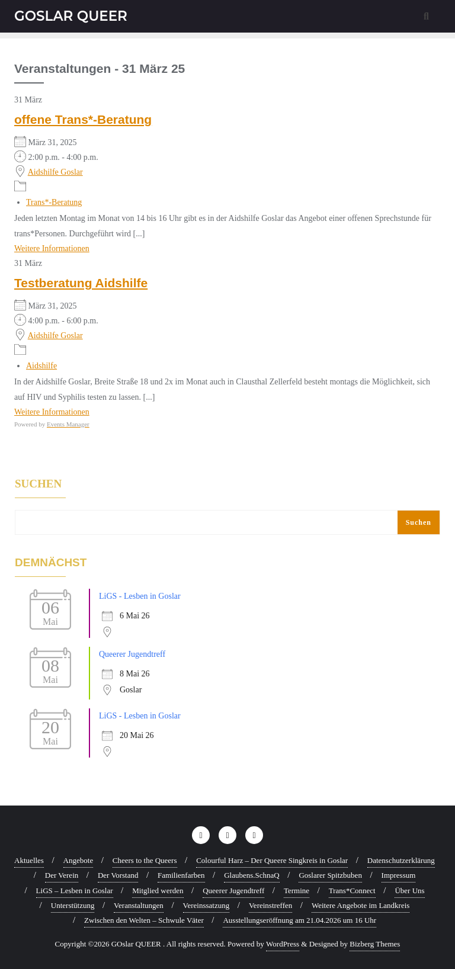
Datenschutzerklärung (401, 860)
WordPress (282, 943)
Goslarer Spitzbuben (330, 875)
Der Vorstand (118, 875)
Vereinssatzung (206, 905)
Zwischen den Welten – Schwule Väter (144, 920)
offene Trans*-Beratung (83, 119)
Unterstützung (73, 905)
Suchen (38, 484)
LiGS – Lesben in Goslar (74, 890)
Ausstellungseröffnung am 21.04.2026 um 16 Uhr (299, 920)
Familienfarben (181, 875)
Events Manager (68, 424)
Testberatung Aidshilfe (81, 283)
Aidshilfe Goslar (55, 172)
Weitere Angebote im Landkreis (360, 905)
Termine (296, 890)
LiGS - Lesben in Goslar (140, 596)
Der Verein (61, 875)
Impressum (399, 875)
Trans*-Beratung (54, 202)
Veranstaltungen (139, 905)
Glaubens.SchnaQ (252, 875)
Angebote (78, 860)
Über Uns (409, 890)
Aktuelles (29, 860)
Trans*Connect (352, 890)
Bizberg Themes (375, 943)
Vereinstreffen (270, 905)
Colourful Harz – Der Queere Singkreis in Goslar (272, 860)
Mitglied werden (157, 890)
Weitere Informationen (51, 248)
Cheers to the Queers (145, 860)
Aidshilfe (41, 365)
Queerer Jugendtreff (132, 654)
